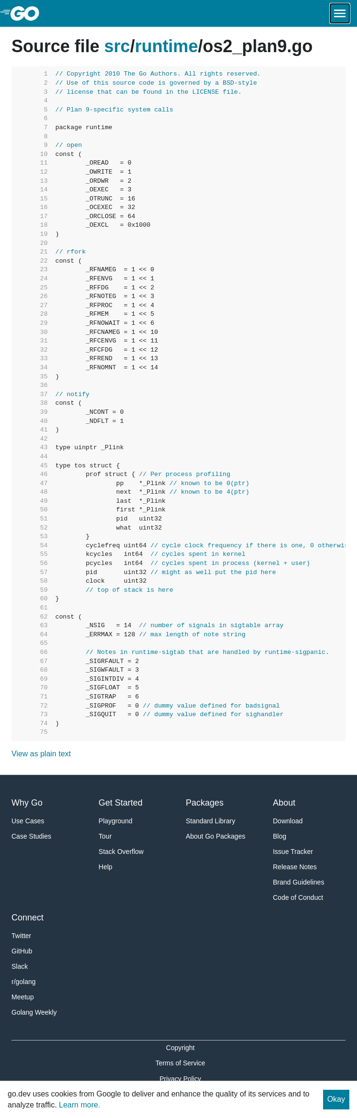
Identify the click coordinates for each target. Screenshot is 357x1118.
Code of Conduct (298, 897)
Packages (205, 803)
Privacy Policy (180, 1079)
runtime (166, 46)
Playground (115, 821)
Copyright (180, 1048)
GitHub (21, 951)
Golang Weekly (34, 1012)
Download (288, 821)
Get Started (120, 803)
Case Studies (31, 836)
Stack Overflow (120, 851)
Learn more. (79, 1105)
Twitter (21, 936)
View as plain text (41, 754)
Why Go (27, 803)
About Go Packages (216, 836)
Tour (104, 836)
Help (105, 867)
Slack (19, 966)
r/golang (23, 981)
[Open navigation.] (339, 13)
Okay (336, 1099)
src (117, 46)
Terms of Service (180, 1063)
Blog (279, 836)
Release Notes (295, 867)
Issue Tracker (293, 851)
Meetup (22, 997)
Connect (27, 917)
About (284, 803)
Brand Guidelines (298, 882)
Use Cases (27, 821)
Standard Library (211, 821)
